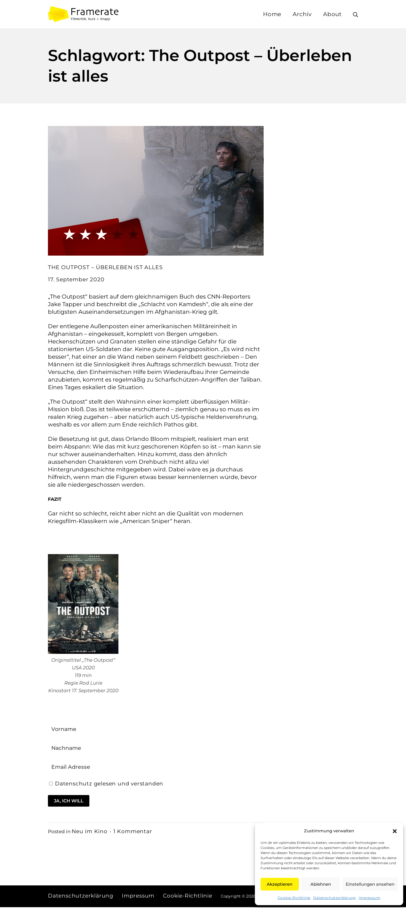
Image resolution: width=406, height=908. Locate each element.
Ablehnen (320, 884)
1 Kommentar (135, 832)
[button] (395, 831)
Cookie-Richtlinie (294, 898)
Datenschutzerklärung (334, 898)
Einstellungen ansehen (370, 884)
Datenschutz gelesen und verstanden (112, 784)
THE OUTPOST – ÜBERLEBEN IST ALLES (107, 267)
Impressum (369, 898)
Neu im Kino (90, 832)
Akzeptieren (279, 884)
